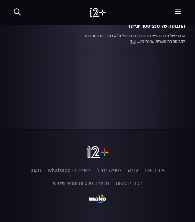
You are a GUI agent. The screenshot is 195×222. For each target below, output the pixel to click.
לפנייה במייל (109, 170)
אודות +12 (155, 170)
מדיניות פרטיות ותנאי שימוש (81, 183)
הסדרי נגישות (129, 183)
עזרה (133, 170)
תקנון (36, 170)
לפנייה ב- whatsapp (69, 170)
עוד (133, 41)
